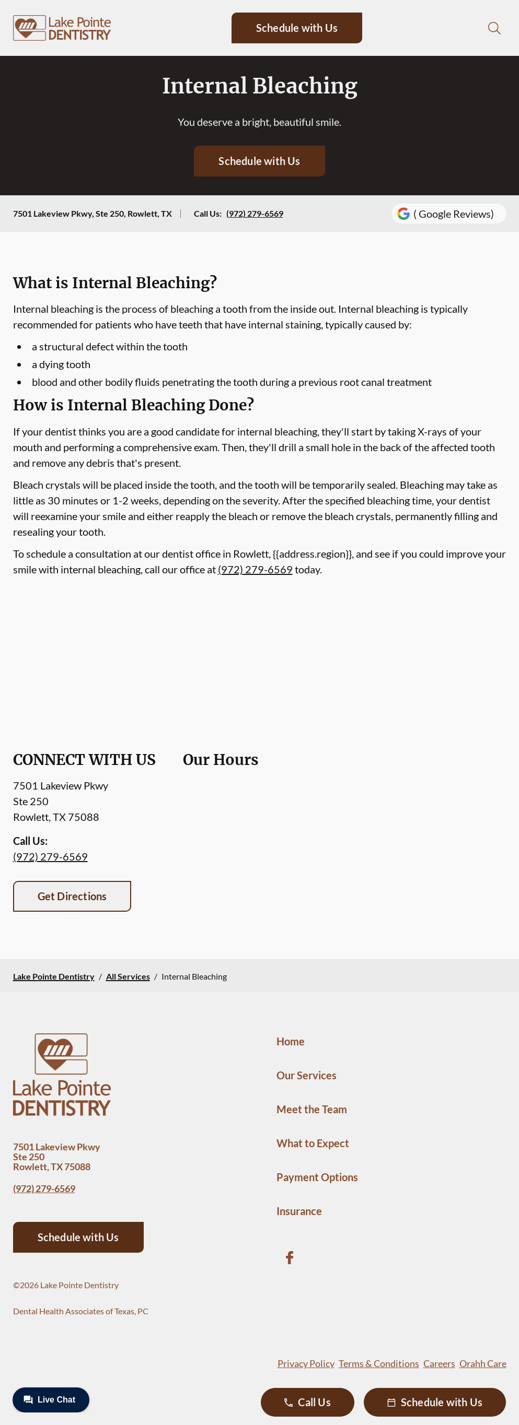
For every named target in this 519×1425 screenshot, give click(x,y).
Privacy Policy (306, 1363)
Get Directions (72, 896)
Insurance (299, 1211)
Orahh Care (482, 1363)
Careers (439, 1363)
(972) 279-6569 (254, 213)
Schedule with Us (297, 27)
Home (290, 1041)
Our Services (306, 1075)
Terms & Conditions (379, 1363)
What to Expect (312, 1143)
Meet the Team (311, 1109)
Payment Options (317, 1177)
